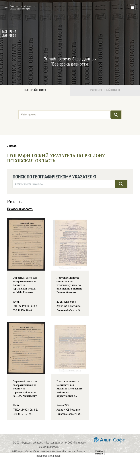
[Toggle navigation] (132, 7)
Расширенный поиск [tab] (105, 90)
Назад (12, 146)
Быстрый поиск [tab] (35, 90)
